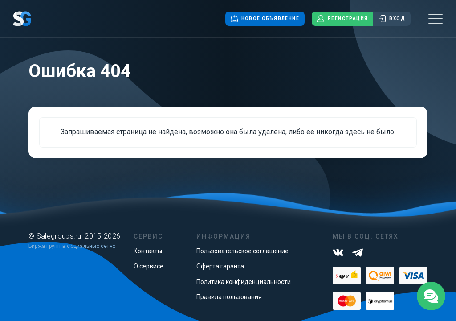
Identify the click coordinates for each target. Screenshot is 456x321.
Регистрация (342, 18)
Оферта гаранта (220, 266)
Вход (392, 18)
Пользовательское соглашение (242, 251)
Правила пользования (229, 296)
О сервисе (148, 266)
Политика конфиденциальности (243, 281)
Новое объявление (265, 18)
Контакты (148, 251)
